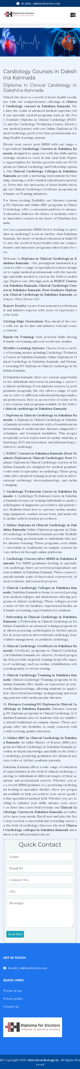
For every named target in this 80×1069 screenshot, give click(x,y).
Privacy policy (13, 999)
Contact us (11, 1006)
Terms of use (12, 991)
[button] (6, 42)
